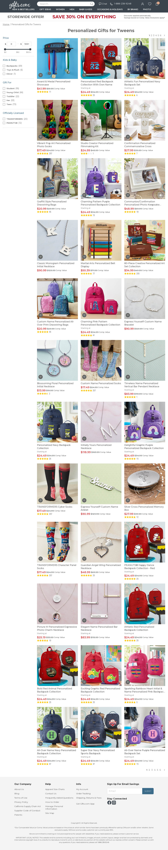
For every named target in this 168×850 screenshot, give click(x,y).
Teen (11, 104)
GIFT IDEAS (45, 9)
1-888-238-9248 (122, 3)
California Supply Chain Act (27, 806)
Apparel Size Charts (54, 789)
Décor (11, 74)
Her (10, 100)
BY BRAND (133, 9)
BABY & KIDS (85, 9)
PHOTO (147, 9)
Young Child (15, 92)
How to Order (52, 802)
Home (6, 24)
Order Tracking (83, 793)
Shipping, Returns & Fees (88, 798)
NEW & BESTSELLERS (23, 9)
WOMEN (60, 9)
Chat (103, 3)
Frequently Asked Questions (59, 798)
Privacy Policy (21, 802)
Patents (18, 815)
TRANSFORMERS (17, 119)
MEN (72, 9)
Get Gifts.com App (85, 803)
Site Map (49, 813)
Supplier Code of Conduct (27, 810)
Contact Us (50, 793)
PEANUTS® (14, 123)
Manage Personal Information (54, 807)
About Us (19, 789)
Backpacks (14, 66)
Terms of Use (20, 798)
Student (13, 88)
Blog (16, 793)
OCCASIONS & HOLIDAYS (110, 9)
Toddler (13, 96)
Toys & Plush (15, 70)
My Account (82, 789)
